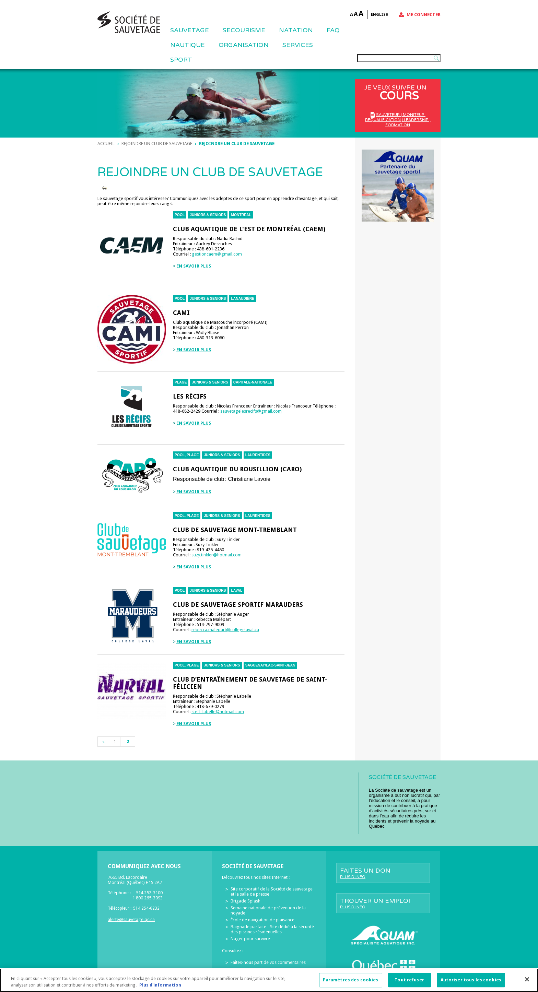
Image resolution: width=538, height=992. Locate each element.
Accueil (106, 143)
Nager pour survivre (250, 938)
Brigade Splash (245, 901)
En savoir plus (193, 266)
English (379, 14)
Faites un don (383, 873)
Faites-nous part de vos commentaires (268, 962)
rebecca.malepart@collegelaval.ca (225, 629)
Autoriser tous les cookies (471, 983)
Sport (181, 59)
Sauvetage (189, 30)
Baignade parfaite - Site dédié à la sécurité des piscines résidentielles (272, 929)
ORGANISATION (244, 45)
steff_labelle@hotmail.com (217, 711)
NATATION (296, 30)
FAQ (333, 30)
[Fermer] (527, 983)
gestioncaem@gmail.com (217, 254)
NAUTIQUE (187, 45)
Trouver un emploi (383, 903)
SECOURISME (244, 30)
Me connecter (424, 14)
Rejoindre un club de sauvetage (156, 143)
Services (297, 45)
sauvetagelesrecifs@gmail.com (251, 411)
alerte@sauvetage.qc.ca (131, 919)
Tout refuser (409, 983)
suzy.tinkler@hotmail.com (216, 554)
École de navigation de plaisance (262, 919)
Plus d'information (160, 988)
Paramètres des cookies (350, 983)
